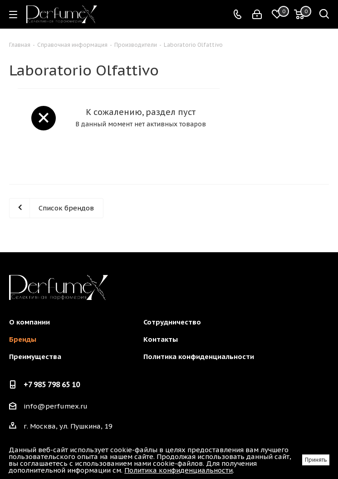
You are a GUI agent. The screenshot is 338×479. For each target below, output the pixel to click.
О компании (29, 322)
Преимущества (35, 356)
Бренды (22, 339)
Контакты (160, 339)
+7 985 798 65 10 (52, 384)
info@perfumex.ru (56, 406)
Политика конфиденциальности (198, 356)
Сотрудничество (172, 322)
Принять (316, 459)
